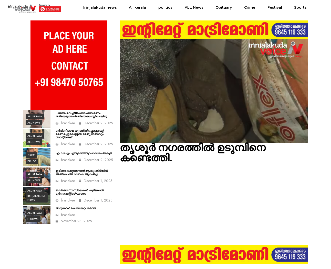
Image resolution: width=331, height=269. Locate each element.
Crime (249, 7)
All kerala (137, 7)
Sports (300, 7)
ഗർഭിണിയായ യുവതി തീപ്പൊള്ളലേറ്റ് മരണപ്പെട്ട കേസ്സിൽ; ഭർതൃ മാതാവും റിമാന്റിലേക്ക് (80, 134)
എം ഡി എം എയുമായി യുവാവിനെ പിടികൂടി (84, 153)
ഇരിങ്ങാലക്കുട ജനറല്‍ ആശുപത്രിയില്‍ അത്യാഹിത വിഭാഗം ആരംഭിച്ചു (82, 172)
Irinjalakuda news (100, 7)
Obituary (223, 7)
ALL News (194, 7)
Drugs (31, 161)
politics (165, 7)
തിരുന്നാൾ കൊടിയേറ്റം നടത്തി (76, 208)
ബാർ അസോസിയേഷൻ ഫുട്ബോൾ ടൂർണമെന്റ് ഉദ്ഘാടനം (80, 192)
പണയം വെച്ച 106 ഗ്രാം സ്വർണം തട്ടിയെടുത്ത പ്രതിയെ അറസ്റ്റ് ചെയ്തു (81, 114)
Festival (274, 7)
